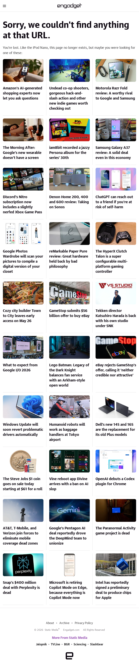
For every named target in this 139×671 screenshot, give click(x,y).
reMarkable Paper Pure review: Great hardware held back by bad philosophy (68, 259)
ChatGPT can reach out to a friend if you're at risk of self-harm (114, 202)
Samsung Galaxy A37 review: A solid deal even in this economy (113, 153)
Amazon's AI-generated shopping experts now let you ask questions (22, 93)
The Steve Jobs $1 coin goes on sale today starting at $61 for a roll (22, 484)
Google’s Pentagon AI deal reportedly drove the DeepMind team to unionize (68, 536)
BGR (67, 644)
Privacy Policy (84, 623)
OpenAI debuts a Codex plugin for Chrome (115, 481)
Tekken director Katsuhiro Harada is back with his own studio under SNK (116, 318)
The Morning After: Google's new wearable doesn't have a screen (22, 153)
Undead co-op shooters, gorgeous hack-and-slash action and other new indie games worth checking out (69, 98)
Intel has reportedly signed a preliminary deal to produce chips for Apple (113, 590)
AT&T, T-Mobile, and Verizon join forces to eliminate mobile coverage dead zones (20, 536)
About (50, 623)
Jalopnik (41, 644)
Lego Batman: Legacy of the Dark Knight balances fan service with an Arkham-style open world (69, 375)
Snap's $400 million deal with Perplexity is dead (21, 588)
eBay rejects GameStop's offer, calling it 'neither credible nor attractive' (116, 370)
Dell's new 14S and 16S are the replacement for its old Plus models (115, 430)
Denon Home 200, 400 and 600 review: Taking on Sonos (69, 202)
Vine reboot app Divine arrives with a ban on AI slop (68, 484)
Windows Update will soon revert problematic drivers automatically (23, 430)
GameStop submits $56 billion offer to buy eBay (69, 313)
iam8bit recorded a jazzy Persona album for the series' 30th (69, 153)
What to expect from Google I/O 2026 (20, 367)
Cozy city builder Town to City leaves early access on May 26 (22, 316)
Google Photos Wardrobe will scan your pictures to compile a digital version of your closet (23, 261)
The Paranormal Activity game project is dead (116, 531)
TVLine (55, 644)
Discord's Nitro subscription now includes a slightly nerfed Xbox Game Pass (22, 204)
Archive (64, 623)
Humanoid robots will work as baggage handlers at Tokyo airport (67, 432)
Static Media (51, 630)
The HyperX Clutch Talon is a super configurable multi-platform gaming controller (112, 261)
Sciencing (80, 644)
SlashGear (96, 644)
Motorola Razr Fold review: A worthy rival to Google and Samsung (115, 93)
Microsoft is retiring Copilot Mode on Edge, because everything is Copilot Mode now (68, 590)
